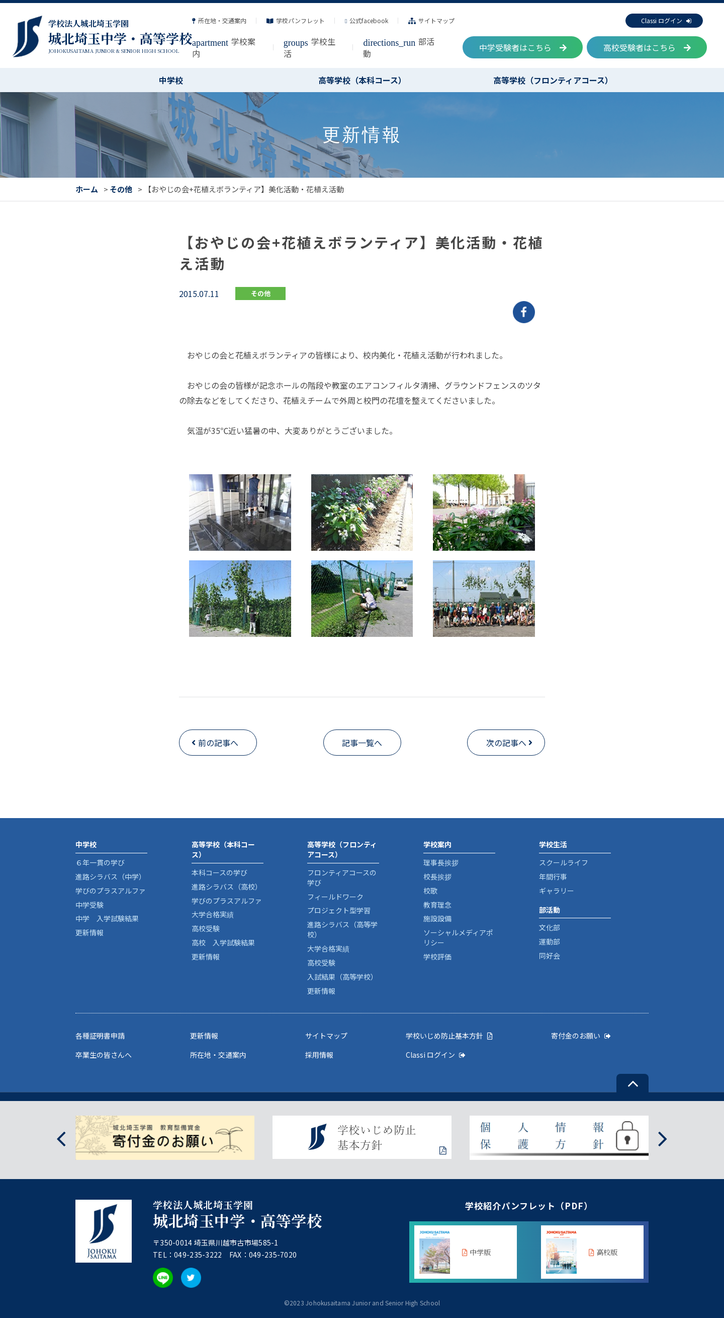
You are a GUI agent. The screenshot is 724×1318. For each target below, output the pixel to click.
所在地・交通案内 (219, 20)
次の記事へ (506, 743)
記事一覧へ (362, 743)
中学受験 (89, 905)
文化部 (549, 927)
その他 (121, 189)
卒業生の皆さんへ (103, 1055)
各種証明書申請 (100, 1036)
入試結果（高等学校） (342, 977)
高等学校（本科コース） (362, 80)
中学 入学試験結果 (107, 918)
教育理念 (437, 905)
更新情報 (89, 932)
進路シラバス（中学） (110, 876)
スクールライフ (563, 862)
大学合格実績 (213, 914)
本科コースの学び (219, 872)
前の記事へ (218, 743)
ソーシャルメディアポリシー (458, 937)
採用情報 (319, 1055)
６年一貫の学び (100, 862)
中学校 (171, 80)
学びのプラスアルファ (110, 891)
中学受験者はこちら (523, 47)
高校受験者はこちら (647, 47)
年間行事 (553, 876)
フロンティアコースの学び (342, 877)
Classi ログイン (666, 20)
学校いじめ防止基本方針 (449, 1036)
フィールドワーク (335, 897)
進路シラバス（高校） (227, 887)
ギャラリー (556, 891)
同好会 (549, 955)
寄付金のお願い (581, 1036)
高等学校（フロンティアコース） (553, 80)
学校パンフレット (295, 20)
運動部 (549, 941)
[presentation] (61, 1138)
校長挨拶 (437, 876)
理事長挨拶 (441, 862)
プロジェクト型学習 (339, 910)
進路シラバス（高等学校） (342, 929)
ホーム (86, 189)
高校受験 (206, 928)
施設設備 (437, 918)
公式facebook (366, 20)
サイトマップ (431, 20)
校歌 (430, 891)
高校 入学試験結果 (223, 942)
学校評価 (437, 956)
